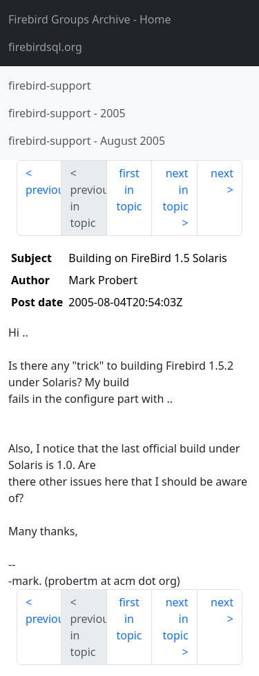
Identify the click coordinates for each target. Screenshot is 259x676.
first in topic (129, 190)
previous (43, 189)
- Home (89, 19)
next (222, 173)
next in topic (175, 190)
